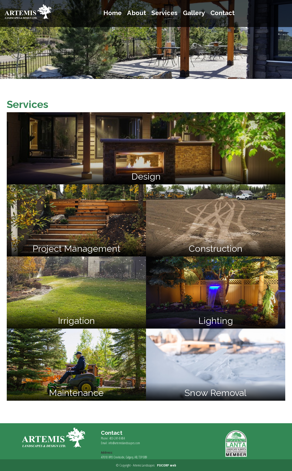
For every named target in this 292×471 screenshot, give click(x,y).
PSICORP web (166, 465)
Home (114, 13)
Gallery (196, 13)
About (138, 13)
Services (166, 13)
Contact (224, 13)
